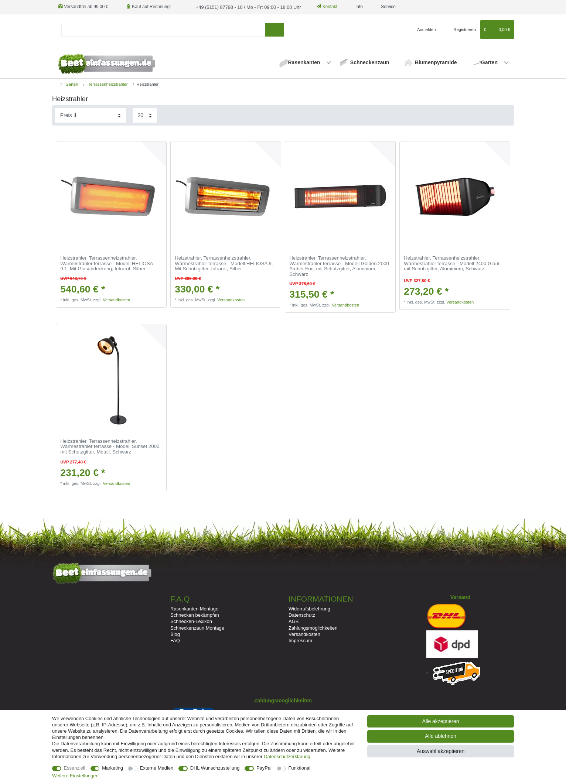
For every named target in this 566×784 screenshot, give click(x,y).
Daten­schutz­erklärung (287, 756)
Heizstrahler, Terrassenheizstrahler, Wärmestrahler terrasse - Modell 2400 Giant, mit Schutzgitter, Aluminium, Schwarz (452, 263)
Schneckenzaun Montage (197, 627)
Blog (175, 634)
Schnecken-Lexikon (191, 621)
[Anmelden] (423, 29)
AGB (294, 621)
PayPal (264, 768)
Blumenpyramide (436, 62)
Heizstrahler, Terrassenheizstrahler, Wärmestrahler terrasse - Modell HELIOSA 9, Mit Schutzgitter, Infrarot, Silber (224, 263)
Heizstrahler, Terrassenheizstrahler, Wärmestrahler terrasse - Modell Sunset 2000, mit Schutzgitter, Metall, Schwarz (110, 446)
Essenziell (74, 768)
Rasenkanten (305, 62)
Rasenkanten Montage (194, 608)
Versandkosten (116, 299)
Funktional (299, 768)
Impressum (300, 640)
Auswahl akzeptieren (440, 751)
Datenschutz (302, 614)
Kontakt (321, 6)
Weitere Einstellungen (75, 775)
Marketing (112, 768)
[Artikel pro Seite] (145, 115)
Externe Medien (157, 768)
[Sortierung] (90, 115)
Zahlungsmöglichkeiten (313, 627)
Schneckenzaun (369, 62)
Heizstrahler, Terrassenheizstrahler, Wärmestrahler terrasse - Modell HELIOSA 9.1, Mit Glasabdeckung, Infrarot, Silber (106, 263)
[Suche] (274, 29)
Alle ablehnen (440, 736)
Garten (490, 62)
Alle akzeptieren (440, 721)
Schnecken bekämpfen (194, 614)
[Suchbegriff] (163, 29)
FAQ (175, 640)
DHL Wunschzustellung (215, 768)
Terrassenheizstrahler (107, 84)
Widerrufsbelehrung (309, 608)
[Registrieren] (460, 29)
